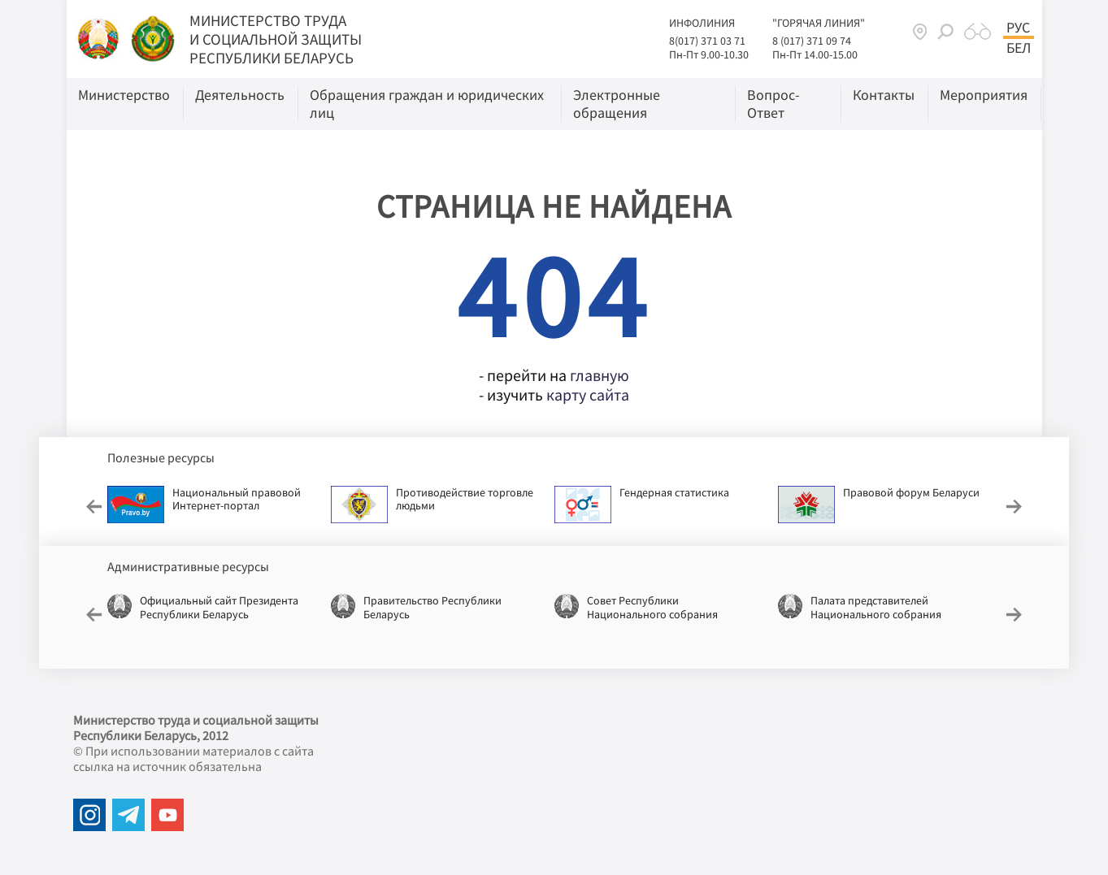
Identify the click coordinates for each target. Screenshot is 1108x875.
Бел (1018, 48)
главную (599, 375)
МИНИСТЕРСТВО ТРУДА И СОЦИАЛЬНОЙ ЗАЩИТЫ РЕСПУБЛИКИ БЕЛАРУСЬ (275, 39)
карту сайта (587, 394)
